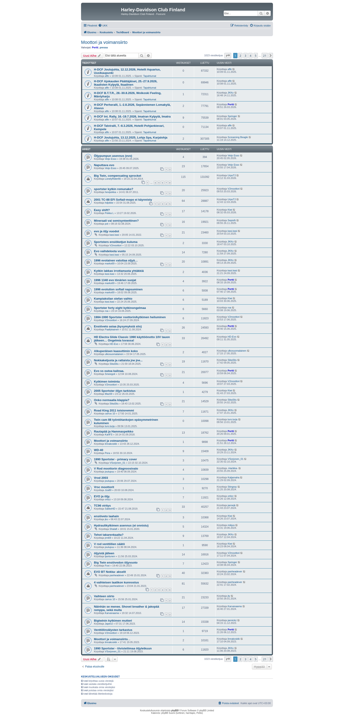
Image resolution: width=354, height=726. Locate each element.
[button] (227, 55)
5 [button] (255, 56)
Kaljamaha (233, 477)
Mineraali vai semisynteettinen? (116, 220)
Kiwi (230, 209)
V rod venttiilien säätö (109, 544)
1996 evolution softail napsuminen (118, 289)
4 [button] (250, 56)
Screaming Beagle (238, 137)
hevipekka (110, 192)
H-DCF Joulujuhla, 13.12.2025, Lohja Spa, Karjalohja (130, 137)
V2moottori (234, 188)
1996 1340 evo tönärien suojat (115, 280)
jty (229, 595)
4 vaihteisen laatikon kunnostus (116, 582)
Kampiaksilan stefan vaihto (113, 298)
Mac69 (108, 393)
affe (107, 76)
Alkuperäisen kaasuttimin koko (116, 351)
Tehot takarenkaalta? (108, 534)
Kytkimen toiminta (107, 381)
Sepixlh (232, 220)
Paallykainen (112, 329)
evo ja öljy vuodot (106, 231)
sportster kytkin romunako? (113, 189)
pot (106, 223)
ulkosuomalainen (114, 354)
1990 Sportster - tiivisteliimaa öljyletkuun (123, 648)
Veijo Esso (110, 158)
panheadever (116, 575)
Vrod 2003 (101, 477)
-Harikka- (233, 468)
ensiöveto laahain (106, 516)
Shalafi (113, 529)
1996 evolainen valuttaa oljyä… (116, 260)
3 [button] (245, 56)
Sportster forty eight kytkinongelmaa (120, 308)
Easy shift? (102, 210)
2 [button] (240, 56)
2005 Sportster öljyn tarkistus (115, 390)
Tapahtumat (149, 76)
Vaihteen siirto (104, 596)
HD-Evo (113, 344)
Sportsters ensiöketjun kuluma (115, 242)
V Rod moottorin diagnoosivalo (116, 468)
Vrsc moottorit (104, 487)
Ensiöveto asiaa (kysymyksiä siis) (118, 326)
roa (106, 311)
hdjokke (109, 202)
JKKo (230, 92)
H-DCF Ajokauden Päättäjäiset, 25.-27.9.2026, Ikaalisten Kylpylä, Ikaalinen (125, 83)
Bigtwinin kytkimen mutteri (113, 620)
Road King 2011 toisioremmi (114, 410)
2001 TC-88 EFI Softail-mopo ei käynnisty (123, 199)
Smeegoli (110, 374)
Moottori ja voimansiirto (104, 42)
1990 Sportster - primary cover (115, 459)
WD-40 (98, 450)
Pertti (95, 47)
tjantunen (110, 556)
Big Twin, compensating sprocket (117, 175)
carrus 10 (110, 413)
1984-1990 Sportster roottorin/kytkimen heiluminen (130, 317)
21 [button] (264, 56)
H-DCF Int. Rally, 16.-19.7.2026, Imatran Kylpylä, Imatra (132, 116)
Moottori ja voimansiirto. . (112, 639)
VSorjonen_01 (117, 462)
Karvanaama (112, 613)
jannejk (231, 505)
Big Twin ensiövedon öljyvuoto (115, 562)
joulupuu (109, 471)
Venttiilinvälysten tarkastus (113, 630)
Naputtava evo (104, 165)
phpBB (174, 710)
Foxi (107, 565)
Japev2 (109, 623)
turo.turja (109, 426)
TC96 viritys (102, 505)
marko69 (109, 263)
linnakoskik (111, 443)
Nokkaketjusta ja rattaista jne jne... (118, 360)
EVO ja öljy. (102, 496)
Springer (232, 116)
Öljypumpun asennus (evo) (113, 155)
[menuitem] (102, 25)
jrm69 (108, 537)
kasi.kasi (114, 234)
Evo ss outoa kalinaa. (109, 371)
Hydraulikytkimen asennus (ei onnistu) (121, 525)
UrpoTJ (232, 175)
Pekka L (109, 213)
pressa (104, 47)
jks (106, 519)
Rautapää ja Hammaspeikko (113, 431)
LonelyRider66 (113, 178)
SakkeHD (110, 508)
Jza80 (108, 490)
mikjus (231, 525)
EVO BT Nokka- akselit (110, 571)
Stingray (232, 486)
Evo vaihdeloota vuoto (110, 251)
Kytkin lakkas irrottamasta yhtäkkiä (119, 271)
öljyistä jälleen (104, 553)
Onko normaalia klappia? (111, 400)
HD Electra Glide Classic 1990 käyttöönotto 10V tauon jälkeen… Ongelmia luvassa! (132, 338)
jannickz (232, 620)
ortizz (108, 499)
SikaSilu (114, 363)
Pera (107, 453)
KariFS (108, 434)
